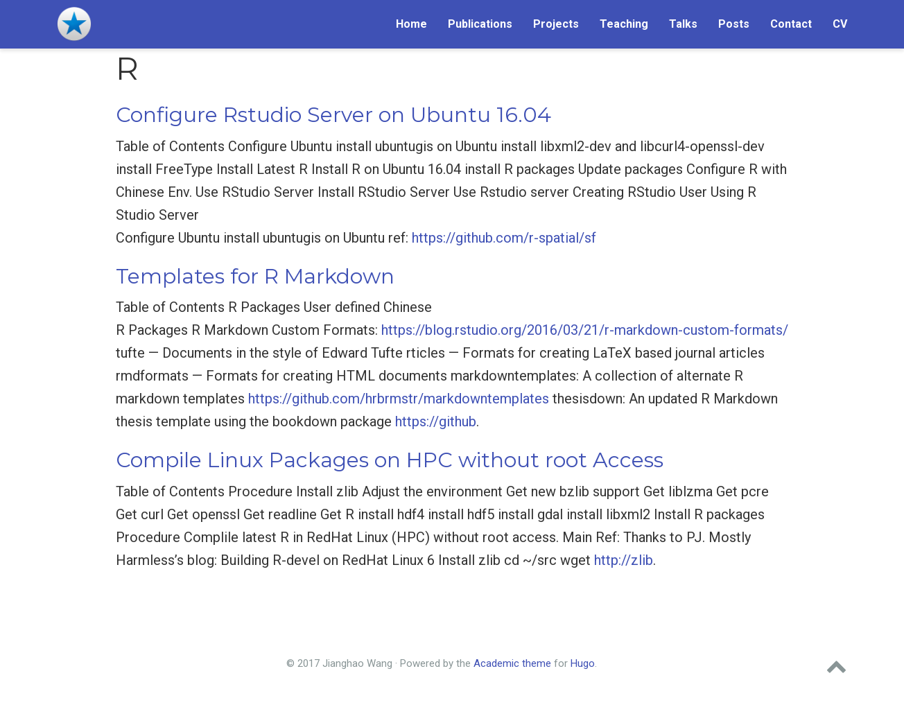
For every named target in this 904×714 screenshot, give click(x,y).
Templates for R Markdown (255, 276)
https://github (435, 421)
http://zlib (623, 560)
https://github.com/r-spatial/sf (504, 237)
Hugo (583, 663)
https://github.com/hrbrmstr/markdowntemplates (398, 398)
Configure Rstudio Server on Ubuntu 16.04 (333, 115)
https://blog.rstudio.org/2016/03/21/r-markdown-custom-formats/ (584, 330)
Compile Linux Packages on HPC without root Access (389, 460)
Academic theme (512, 663)
